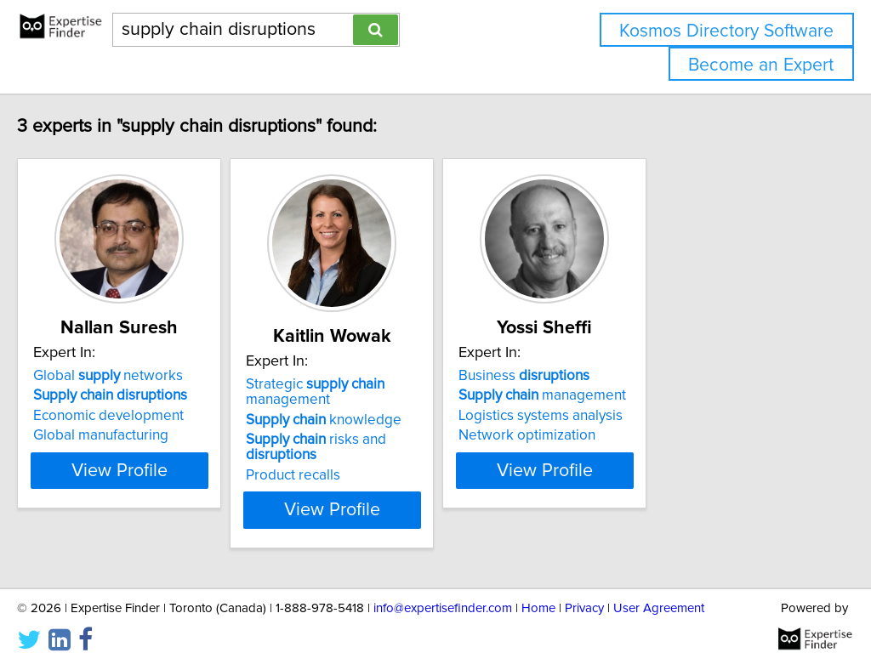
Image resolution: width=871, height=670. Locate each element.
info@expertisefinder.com (442, 608)
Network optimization (647, 435)
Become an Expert (761, 65)
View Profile (176, 485)
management (663, 395)
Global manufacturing (136, 435)
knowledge (402, 420)
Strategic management (393, 392)
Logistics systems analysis (661, 415)
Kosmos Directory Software (726, 31)
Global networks (144, 375)
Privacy (584, 608)
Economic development (144, 415)
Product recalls (371, 460)
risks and (431, 439)
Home (538, 608)
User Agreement (658, 608)
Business (644, 375)
